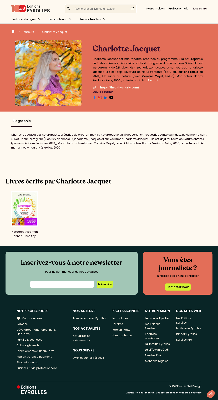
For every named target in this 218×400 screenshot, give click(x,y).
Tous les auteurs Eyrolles (89, 318)
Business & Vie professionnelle (37, 368)
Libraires (117, 324)
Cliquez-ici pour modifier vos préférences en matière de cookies (163, 392)
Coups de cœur (30, 318)
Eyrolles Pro (153, 355)
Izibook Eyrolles (186, 334)
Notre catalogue (24, 19)
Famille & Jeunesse (29, 340)
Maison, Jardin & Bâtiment (34, 357)
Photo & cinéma (27, 362)
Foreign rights (121, 330)
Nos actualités (90, 19)
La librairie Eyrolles (157, 344)
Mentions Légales (156, 361)
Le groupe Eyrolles (157, 318)
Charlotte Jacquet (54, 32)
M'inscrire (105, 284)
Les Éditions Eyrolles (152, 326)
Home (13, 31)
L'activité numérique (152, 336)
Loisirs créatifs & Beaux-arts (35, 351)
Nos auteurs (58, 19)
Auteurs (28, 32)
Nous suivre (199, 8)
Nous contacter (122, 335)
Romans (22, 324)
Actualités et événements (81, 338)
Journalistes (120, 318)
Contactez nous (177, 287)
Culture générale (28, 345)
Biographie (21, 121)
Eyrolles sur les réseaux (88, 358)
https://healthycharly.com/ (116, 88)
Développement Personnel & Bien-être (36, 332)
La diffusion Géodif (157, 350)
